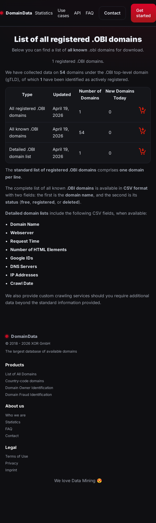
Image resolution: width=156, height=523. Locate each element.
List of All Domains (20, 374)
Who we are (15, 415)
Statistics (44, 13)
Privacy (11, 463)
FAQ (90, 13)
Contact (112, 13)
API (77, 13)
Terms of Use (16, 456)
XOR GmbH (40, 343)
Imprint (11, 470)
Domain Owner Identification (29, 388)
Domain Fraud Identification (28, 394)
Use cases (63, 13)
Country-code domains (24, 381)
